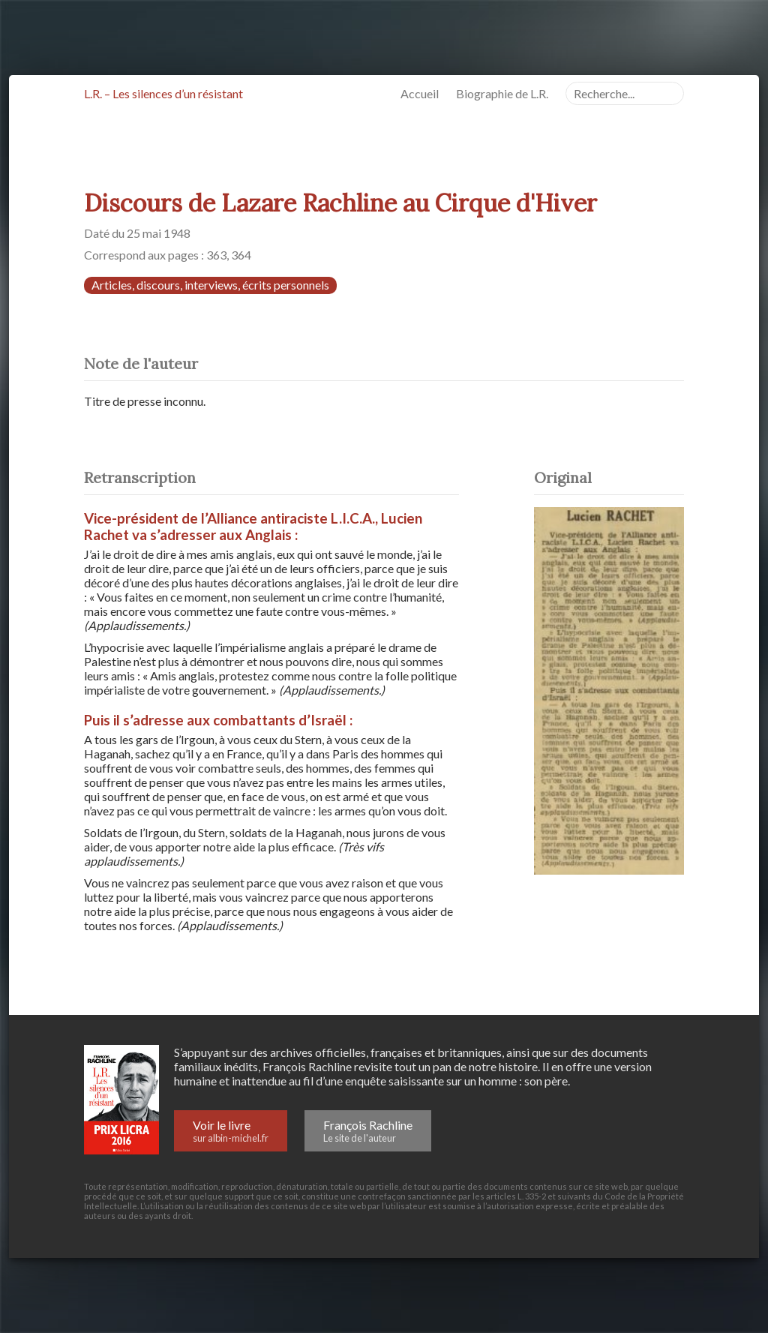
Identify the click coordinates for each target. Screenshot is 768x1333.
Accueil (431, 93)
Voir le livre (230, 1131)
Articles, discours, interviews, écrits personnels (210, 285)
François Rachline (367, 1131)
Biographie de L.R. (514, 93)
